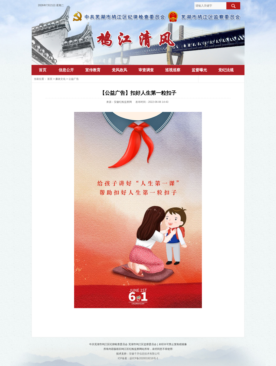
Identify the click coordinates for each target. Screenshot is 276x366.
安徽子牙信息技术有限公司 (144, 353)
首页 (42, 70)
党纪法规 (226, 70)
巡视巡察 (172, 70)
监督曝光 (199, 70)
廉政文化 (60, 78)
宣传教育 (93, 70)
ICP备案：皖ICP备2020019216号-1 (138, 358)
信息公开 (66, 70)
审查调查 (146, 70)
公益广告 (74, 78)
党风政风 (119, 70)
